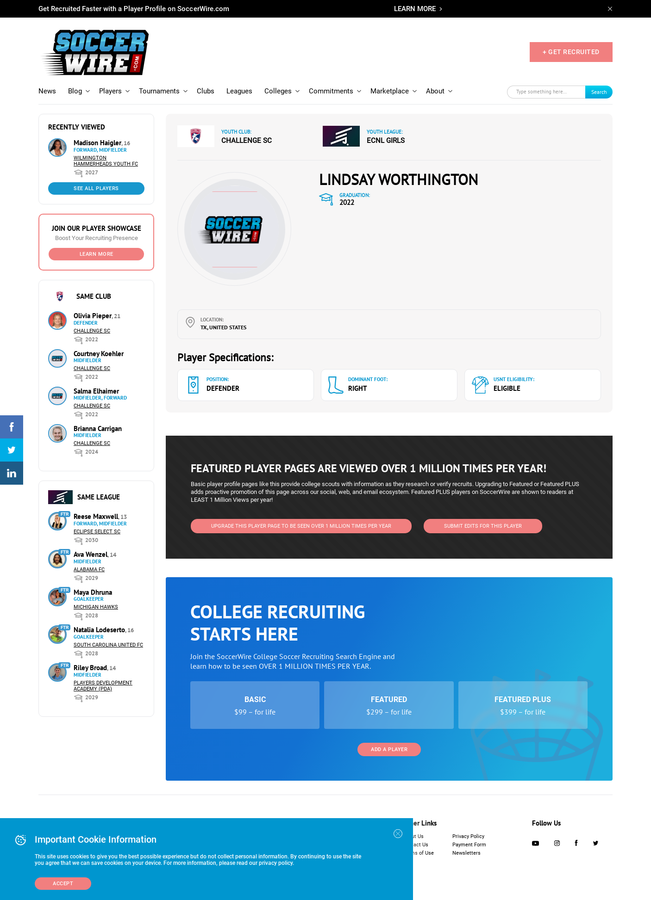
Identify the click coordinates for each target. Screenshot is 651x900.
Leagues (239, 91)
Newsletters (466, 853)
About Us (413, 836)
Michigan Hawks (96, 607)
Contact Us (415, 845)
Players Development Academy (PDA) (103, 686)
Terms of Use (418, 853)
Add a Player (389, 749)
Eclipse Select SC (97, 532)
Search (599, 91)
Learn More (96, 254)
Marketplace (389, 91)
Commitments (331, 91)
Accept (63, 884)
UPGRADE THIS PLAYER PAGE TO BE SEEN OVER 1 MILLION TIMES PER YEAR (301, 526)
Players (110, 91)
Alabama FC (89, 570)
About (435, 91)
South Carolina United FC (108, 645)
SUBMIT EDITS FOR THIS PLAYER (483, 526)
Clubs (205, 91)
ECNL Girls (386, 140)
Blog (75, 91)
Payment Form (469, 845)
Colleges (278, 91)
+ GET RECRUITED (571, 51)
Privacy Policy (468, 836)
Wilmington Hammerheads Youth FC (106, 161)
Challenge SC (92, 331)
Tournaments (159, 91)
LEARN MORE (415, 9)
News (47, 91)
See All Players (96, 188)
